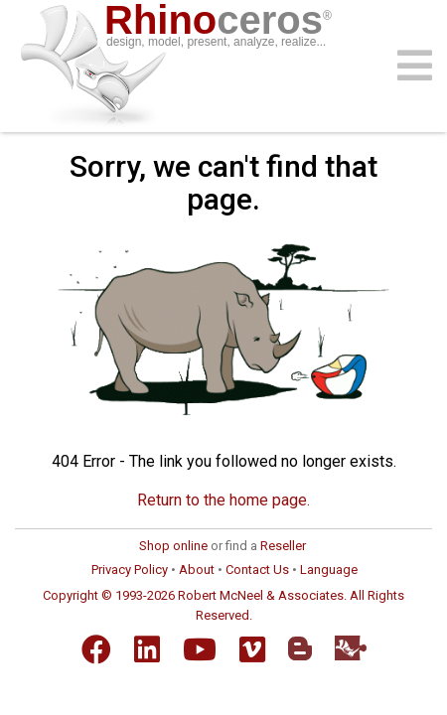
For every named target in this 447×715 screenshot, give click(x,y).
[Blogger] (300, 648)
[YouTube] (199, 649)
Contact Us (257, 569)
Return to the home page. (223, 500)
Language (329, 569)
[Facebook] (96, 649)
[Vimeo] (252, 649)
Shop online (173, 545)
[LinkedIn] (147, 649)
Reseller (283, 545)
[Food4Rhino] (350, 648)
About (197, 569)
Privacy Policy (129, 569)
